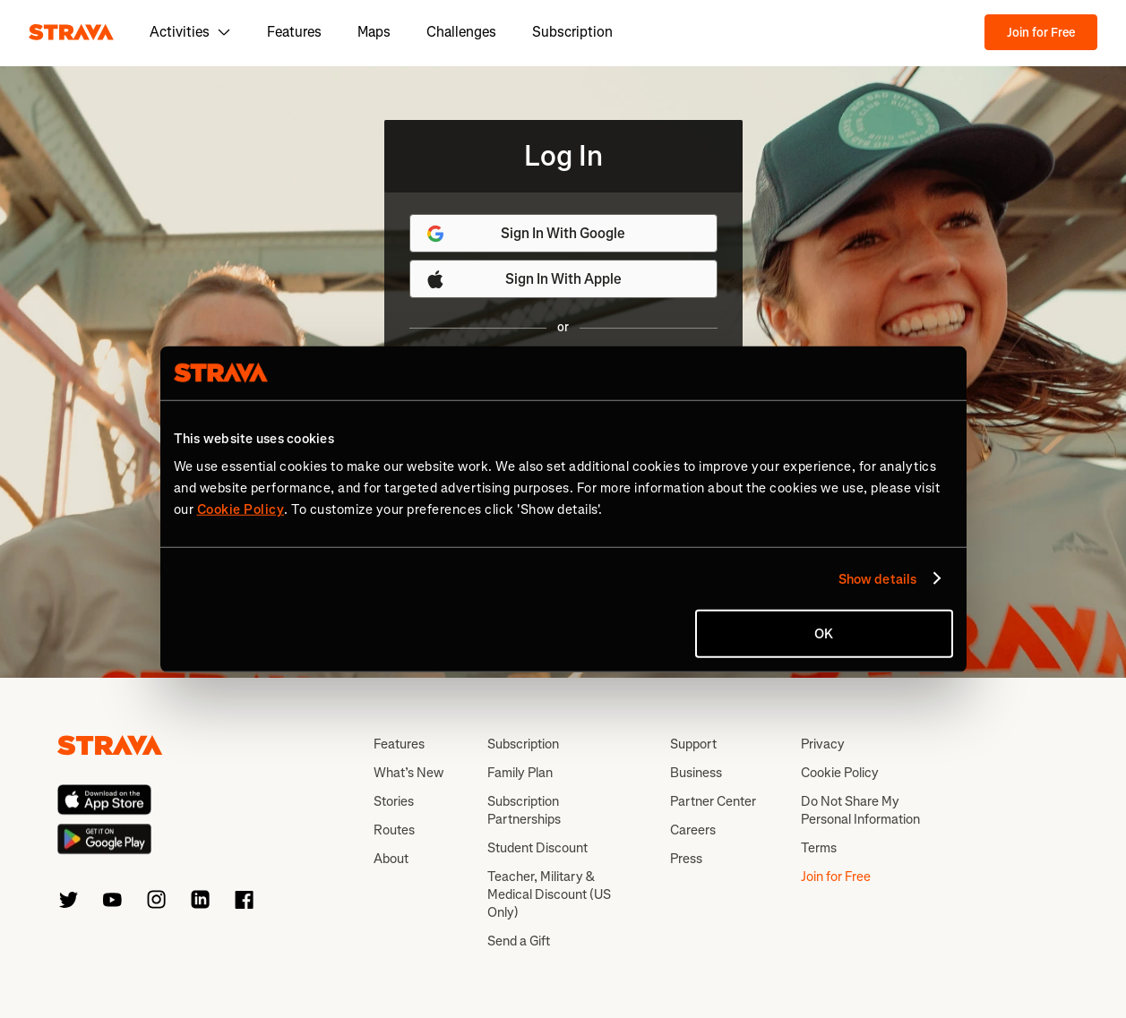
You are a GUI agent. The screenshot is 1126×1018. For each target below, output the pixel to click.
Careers (693, 830)
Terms (819, 848)
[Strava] (71, 32)
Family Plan (520, 773)
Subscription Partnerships (524, 810)
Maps (374, 31)
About (391, 859)
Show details (877, 578)
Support (693, 744)
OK (823, 634)
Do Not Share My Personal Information (860, 810)
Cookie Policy (840, 773)
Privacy (823, 744)
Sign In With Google (525, 233)
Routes (394, 830)
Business (696, 773)
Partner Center (713, 801)
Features (294, 31)
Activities (190, 31)
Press (686, 859)
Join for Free (1041, 32)
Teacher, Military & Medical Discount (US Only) (549, 894)
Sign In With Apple (523, 279)
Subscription (572, 31)
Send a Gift (518, 941)
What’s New (408, 773)
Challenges (461, 31)
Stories (394, 801)
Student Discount (537, 848)
